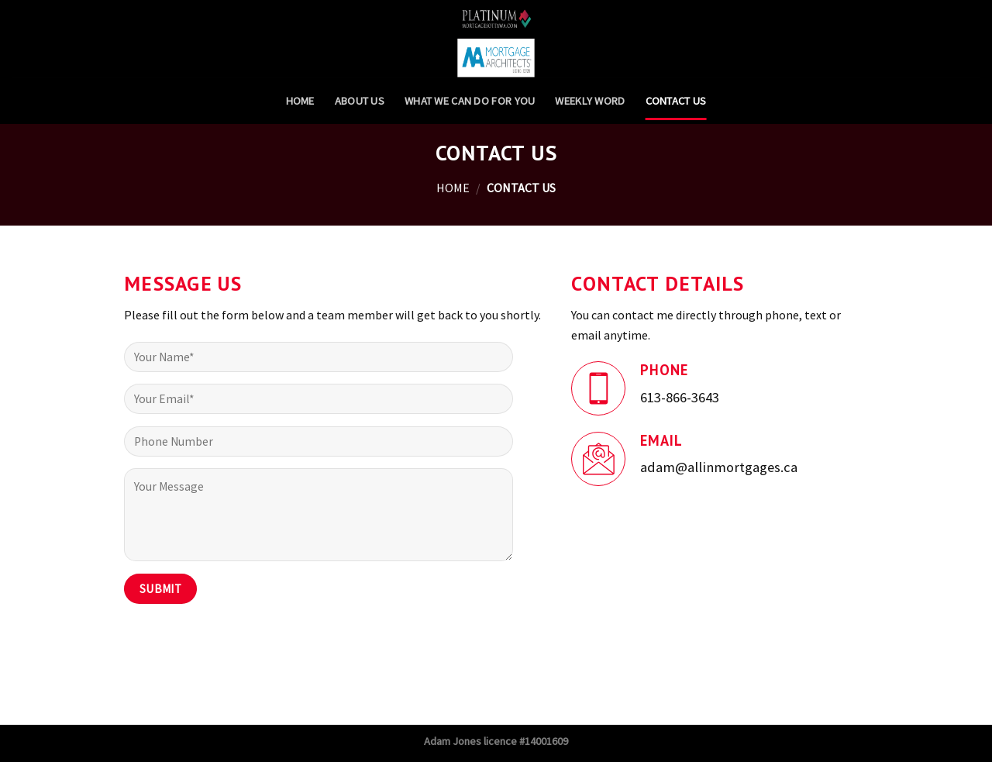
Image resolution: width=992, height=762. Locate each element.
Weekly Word (590, 101)
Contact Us (676, 101)
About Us (359, 101)
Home (300, 101)
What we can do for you (470, 101)
